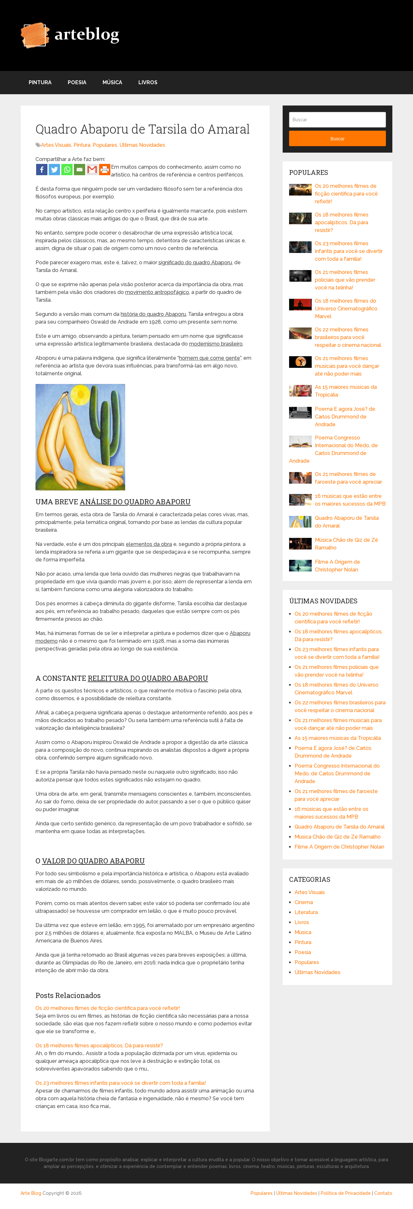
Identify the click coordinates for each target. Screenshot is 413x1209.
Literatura (306, 912)
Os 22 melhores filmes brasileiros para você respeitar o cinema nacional (348, 337)
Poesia (77, 82)
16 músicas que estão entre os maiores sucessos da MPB (350, 500)
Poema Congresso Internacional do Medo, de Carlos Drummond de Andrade (333, 449)
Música (112, 82)
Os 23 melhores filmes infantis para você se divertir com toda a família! (120, 1083)
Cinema (304, 902)
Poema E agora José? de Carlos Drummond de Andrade (345, 417)
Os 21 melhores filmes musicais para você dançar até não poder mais (347, 366)
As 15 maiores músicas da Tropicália (346, 391)
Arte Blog (31, 1193)
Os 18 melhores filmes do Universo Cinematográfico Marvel (346, 308)
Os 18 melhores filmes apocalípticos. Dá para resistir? (99, 1046)
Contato (383, 1193)
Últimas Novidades (142, 145)
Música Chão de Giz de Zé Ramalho (346, 544)
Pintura (40, 82)
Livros (147, 82)
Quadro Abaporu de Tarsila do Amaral (347, 522)
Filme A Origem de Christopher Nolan (337, 566)
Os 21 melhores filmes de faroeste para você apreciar (348, 478)
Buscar (337, 138)
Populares (105, 145)
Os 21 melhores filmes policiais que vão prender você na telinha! (345, 280)
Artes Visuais (56, 145)
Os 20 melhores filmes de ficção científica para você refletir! (107, 1008)
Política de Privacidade (346, 1193)
